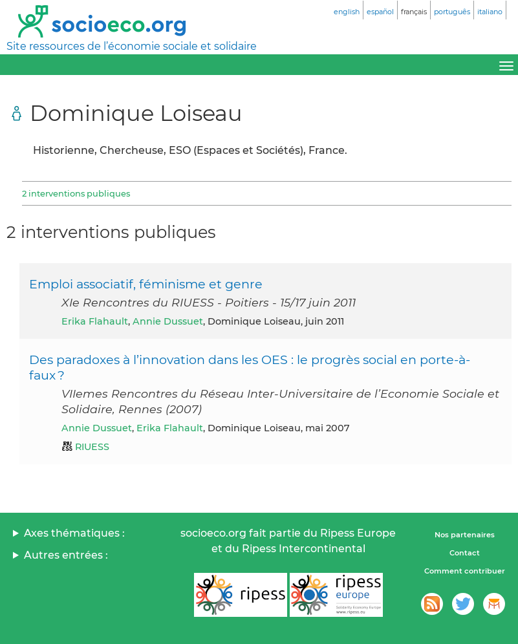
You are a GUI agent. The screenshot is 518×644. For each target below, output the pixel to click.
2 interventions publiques (76, 193)
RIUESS (92, 447)
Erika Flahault (94, 321)
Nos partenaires (465, 534)
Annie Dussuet (168, 321)
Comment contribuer (464, 570)
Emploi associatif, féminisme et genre (146, 284)
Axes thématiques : (74, 533)
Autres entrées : (66, 555)
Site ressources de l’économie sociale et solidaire (131, 46)
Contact (464, 552)
